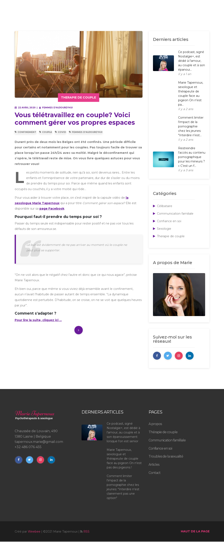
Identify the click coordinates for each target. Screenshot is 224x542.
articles (177, 16)
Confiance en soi (167, 221)
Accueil (58, 16)
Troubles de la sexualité (144, 16)
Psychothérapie (104, 16)
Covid (60, 132)
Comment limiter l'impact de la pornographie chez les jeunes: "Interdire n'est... (190, 126)
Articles (154, 465)
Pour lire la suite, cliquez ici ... (38, 320)
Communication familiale (173, 213)
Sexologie (162, 229)
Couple (45, 132)
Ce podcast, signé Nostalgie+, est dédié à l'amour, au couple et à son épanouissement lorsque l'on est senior (123, 432)
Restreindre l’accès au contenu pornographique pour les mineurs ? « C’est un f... (191, 157)
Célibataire (162, 206)
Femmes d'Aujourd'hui (85, 132)
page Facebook (51, 208)
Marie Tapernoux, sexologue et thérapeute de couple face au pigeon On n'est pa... (190, 93)
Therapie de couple (169, 236)
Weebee (34, 532)
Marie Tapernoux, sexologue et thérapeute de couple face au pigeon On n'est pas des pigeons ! (124, 459)
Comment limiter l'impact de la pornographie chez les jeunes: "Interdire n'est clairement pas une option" (123, 487)
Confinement (25, 132)
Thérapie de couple (163, 432)
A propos (155, 424)
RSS (86, 532)
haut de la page (195, 532)
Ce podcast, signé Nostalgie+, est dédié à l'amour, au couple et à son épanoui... (191, 60)
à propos (77, 16)
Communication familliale (167, 441)
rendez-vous (199, 16)
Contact (204, 4)
